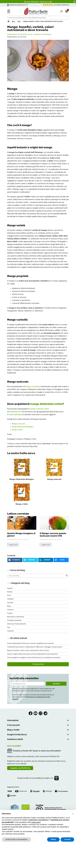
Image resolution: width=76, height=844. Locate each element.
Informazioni (13, 720)
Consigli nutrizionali (42, 34)
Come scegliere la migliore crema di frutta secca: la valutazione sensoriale (33, 657)
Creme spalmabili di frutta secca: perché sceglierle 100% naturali (30, 643)
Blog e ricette (13, 730)
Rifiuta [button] (53, 839)
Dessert (10, 588)
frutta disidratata (15, 414)
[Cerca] (38, 17)
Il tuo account (13, 725)
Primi (9, 595)
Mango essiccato (18, 424)
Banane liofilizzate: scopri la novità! (38, 2)
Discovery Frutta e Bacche (16, 624)
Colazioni (10, 631)
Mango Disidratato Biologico (22, 427)
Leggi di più (13, 545)
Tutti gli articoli (38, 664)
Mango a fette (17, 430)
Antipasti (10, 599)
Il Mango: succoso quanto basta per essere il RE (53, 534)
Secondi (10, 602)
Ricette (9, 592)
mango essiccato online (39, 409)
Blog (30, 34)
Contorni (10, 610)
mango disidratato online (46, 403)
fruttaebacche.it (15, 412)
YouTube (35, 713)
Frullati (9, 613)
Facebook (30, 713)
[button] (73, 814)
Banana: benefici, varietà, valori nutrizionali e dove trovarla (28, 650)
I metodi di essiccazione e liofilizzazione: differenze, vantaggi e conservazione (34, 647)
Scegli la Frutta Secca (17, 734)
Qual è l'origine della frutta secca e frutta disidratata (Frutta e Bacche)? (32, 654)
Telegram (45, 713)
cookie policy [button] (36, 822)
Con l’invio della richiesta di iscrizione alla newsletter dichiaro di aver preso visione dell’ (33, 697)
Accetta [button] (67, 839)
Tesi (8, 627)
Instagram (40, 713)
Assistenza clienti (15, 739)
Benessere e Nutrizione (17, 34)
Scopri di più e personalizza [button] (16, 839)
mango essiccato (32, 386)
